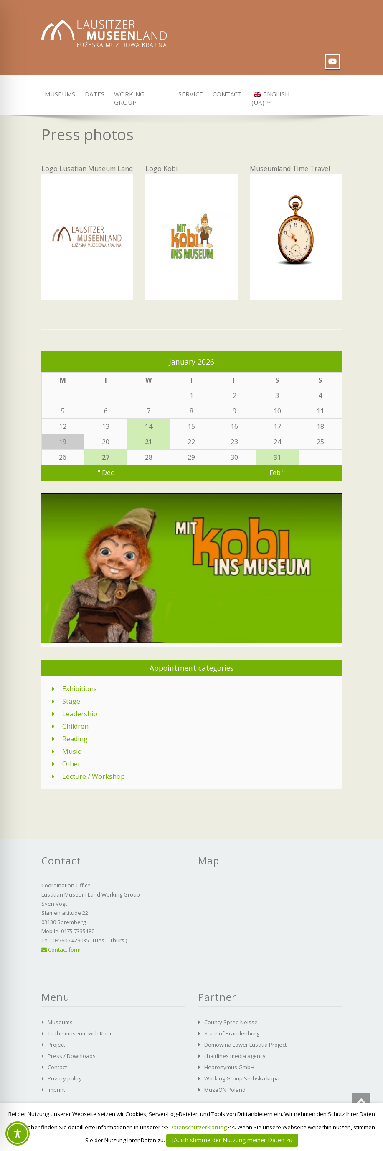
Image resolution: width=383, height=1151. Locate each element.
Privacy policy (65, 1078)
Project (56, 1044)
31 (277, 457)
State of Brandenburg (231, 1033)
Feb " (277, 472)
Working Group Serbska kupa (241, 1078)
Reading (75, 739)
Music (71, 751)
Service (189, 94)
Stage (71, 701)
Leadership (79, 714)
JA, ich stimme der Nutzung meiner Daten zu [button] (232, 1140)
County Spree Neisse (231, 1022)
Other (71, 764)
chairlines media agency (235, 1056)
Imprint (56, 1089)
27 (105, 457)
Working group (129, 95)
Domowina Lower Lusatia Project (245, 1044)
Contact (225, 94)
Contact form (61, 949)
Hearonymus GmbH (229, 1067)
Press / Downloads (72, 1056)
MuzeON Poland (225, 1089)
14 (148, 426)
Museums (58, 94)
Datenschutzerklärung (198, 1127)
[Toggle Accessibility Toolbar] (17, 1133)
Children (75, 726)
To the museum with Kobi (79, 1033)
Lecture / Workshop (93, 776)
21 (148, 441)
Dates (93, 94)
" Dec (106, 472)
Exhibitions (79, 689)
